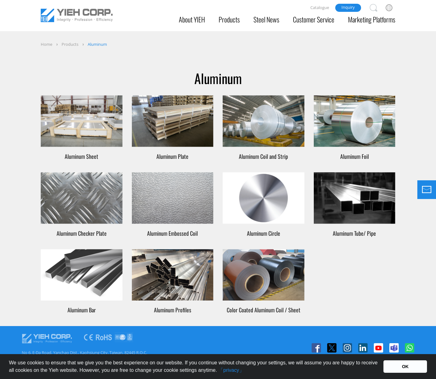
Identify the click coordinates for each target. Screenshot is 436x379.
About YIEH (192, 19)
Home (46, 44)
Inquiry (348, 7)
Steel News (266, 19)
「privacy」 (231, 370)
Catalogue (319, 7)
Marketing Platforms (371, 19)
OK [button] (405, 366)
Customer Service (313, 19)
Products (229, 19)
